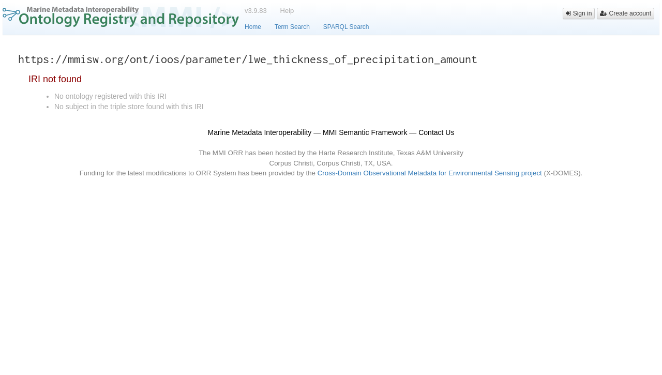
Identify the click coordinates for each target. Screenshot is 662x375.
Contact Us (436, 132)
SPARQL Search (346, 27)
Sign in (579, 13)
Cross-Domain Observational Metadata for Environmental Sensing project (430, 173)
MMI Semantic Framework (365, 132)
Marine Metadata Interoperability (260, 132)
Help (287, 10)
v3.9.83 (256, 10)
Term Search (292, 27)
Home (253, 27)
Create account (625, 13)
